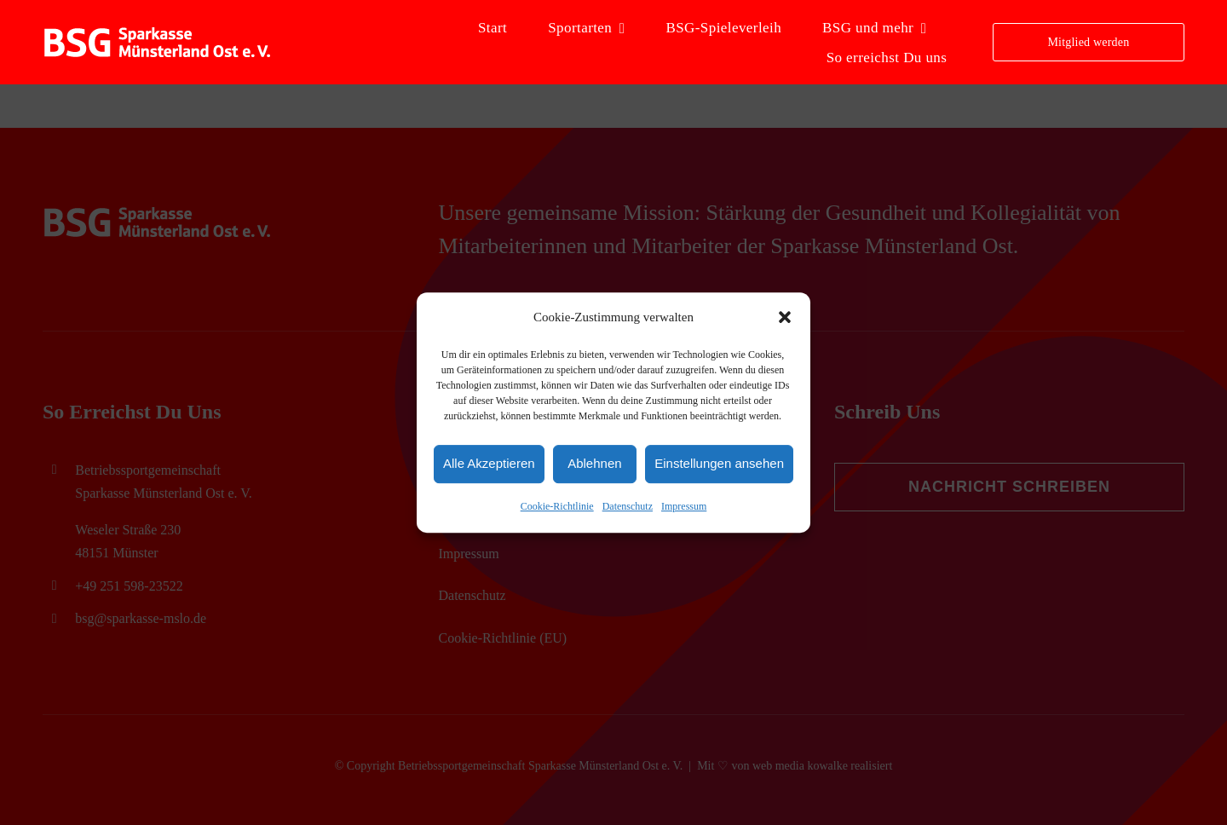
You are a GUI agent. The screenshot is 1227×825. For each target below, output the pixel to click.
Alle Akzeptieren (489, 464)
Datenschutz (627, 506)
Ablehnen (594, 464)
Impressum (683, 506)
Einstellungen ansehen (719, 464)
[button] (784, 317)
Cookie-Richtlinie (557, 506)
